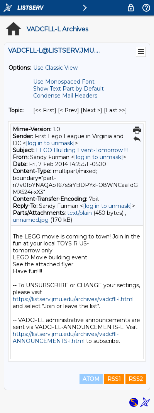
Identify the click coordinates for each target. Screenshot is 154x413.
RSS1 (114, 378)
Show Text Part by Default (68, 88)
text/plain (79, 212)
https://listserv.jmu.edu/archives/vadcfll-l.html (73, 299)
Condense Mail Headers (65, 95)
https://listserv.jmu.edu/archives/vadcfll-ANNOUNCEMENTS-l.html (65, 337)
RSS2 (136, 378)
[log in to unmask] (50, 143)
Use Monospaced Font (64, 81)
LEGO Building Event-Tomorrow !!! (82, 150)
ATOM (91, 378)
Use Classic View (55, 67)
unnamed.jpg (31, 219)
